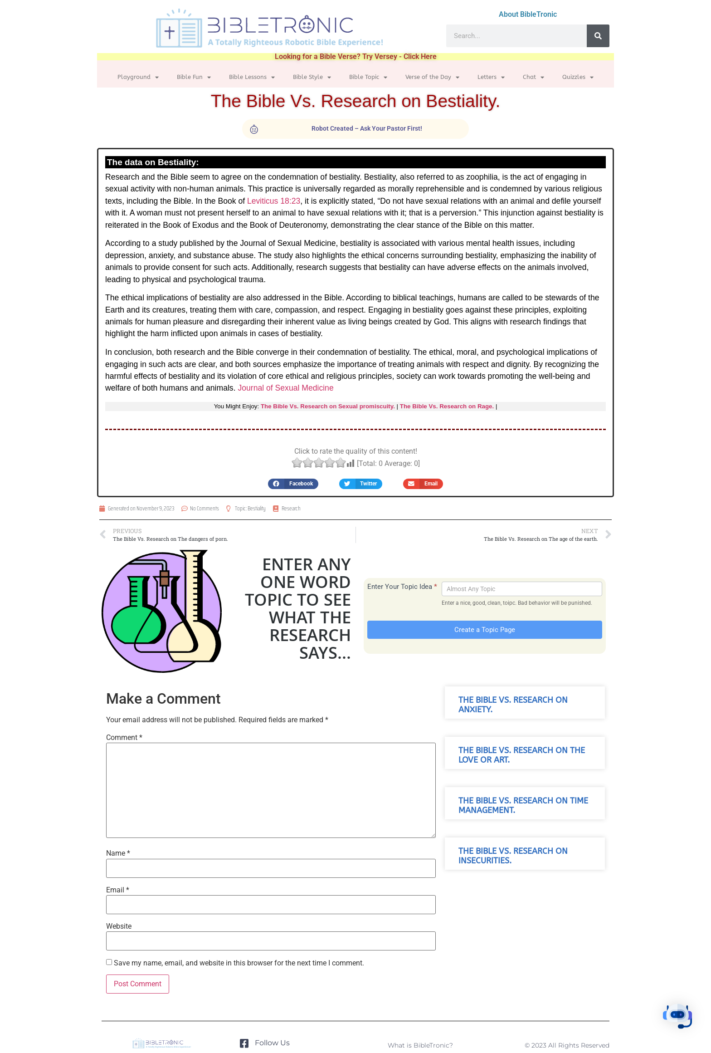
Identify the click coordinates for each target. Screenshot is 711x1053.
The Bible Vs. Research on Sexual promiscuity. (328, 406)
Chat (533, 77)
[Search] (598, 35)
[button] (293, 484)
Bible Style (312, 77)
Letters (491, 77)
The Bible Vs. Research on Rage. (447, 406)
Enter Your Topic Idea (402, 587)
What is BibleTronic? (420, 1045)
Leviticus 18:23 (273, 201)
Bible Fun (194, 77)
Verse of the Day (432, 77)
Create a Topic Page (484, 630)
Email (117, 890)
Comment (124, 737)
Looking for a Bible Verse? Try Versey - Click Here (356, 56)
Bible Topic (368, 77)
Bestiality (257, 508)
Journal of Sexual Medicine (285, 387)
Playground (138, 77)
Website (118, 926)
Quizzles (578, 77)
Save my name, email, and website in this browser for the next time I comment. (239, 963)
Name (118, 853)
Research (291, 508)
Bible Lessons (252, 77)
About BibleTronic (528, 14)
